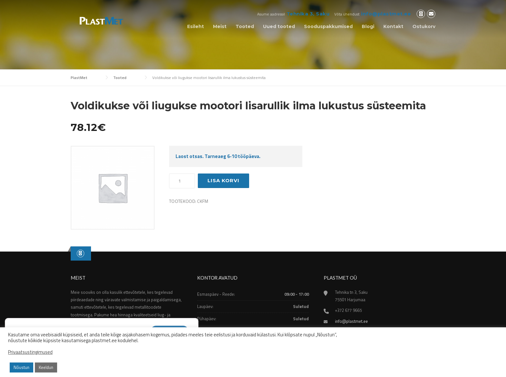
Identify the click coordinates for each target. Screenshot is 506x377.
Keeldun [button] (46, 367)
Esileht (195, 26)
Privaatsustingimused (30, 352)
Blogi (368, 26)
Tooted (245, 26)
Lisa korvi (223, 180)
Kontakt (393, 26)
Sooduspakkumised (328, 26)
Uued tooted (279, 26)
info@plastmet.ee (386, 14)
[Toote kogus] (182, 181)
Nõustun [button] (21, 367)
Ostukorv (423, 26)
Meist (220, 26)
